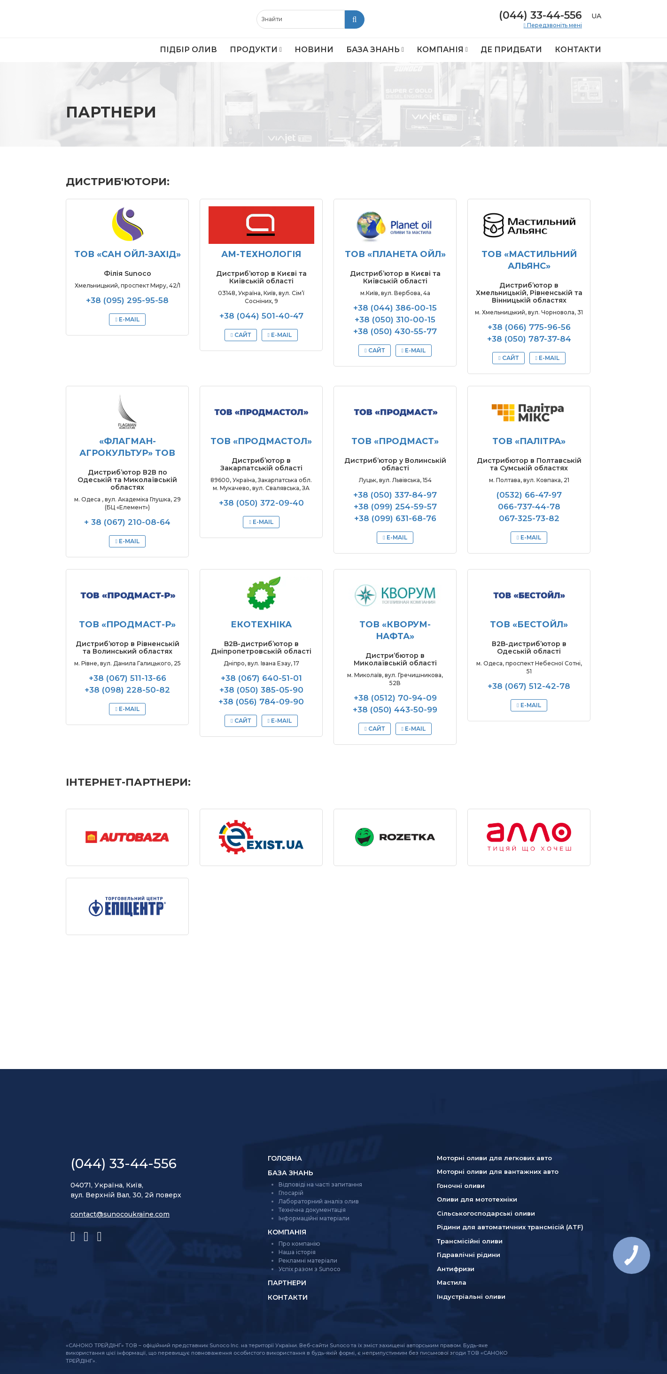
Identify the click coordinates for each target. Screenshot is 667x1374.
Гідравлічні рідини (468, 1254)
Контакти (578, 49)
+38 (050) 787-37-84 (529, 339)
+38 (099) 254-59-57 (395, 506)
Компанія (440, 49)
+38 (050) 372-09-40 (261, 502)
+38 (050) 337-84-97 (395, 495)
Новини (314, 49)
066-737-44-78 (529, 506)
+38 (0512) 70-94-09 (395, 698)
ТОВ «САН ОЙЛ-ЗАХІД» (127, 254)
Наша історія (297, 1252)
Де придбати (511, 49)
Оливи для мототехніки (477, 1199)
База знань (373, 49)
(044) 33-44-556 (540, 15)
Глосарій (291, 1192)
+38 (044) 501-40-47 (261, 315)
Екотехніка (261, 624)
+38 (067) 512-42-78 (529, 686)
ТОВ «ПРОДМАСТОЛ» (261, 441)
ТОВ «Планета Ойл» (395, 254)
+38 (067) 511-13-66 (127, 678)
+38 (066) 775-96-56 (529, 327)
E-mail (128, 319)
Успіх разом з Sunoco (310, 1269)
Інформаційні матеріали (314, 1218)
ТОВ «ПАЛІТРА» (529, 441)
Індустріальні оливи (471, 1296)
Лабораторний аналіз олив (319, 1201)
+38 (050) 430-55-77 (395, 331)
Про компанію (299, 1243)
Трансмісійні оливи (470, 1241)
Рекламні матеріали (308, 1260)
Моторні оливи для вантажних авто (497, 1171)
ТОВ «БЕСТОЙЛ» (529, 624)
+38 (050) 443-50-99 (395, 709)
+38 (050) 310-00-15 (395, 319)
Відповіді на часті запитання (320, 1184)
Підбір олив (188, 49)
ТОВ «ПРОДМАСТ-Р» (127, 624)
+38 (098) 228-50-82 (127, 690)
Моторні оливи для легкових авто (494, 1158)
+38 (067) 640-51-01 (261, 678)
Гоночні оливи (461, 1185)
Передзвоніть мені (554, 25)
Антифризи (455, 1269)
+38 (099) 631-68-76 (395, 518)
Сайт (242, 334)
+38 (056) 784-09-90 (261, 701)
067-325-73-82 (529, 518)
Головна (285, 1158)
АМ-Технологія (261, 254)
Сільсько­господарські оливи (486, 1213)
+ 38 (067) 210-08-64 (127, 522)
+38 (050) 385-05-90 (261, 690)
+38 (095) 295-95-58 (127, 300)
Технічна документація (312, 1209)
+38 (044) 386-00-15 (395, 307)
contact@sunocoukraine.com (120, 1214)
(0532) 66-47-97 (529, 495)
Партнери (287, 1283)
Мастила (451, 1282)
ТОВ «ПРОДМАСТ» (395, 441)
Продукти (254, 49)
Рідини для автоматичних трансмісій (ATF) (510, 1227)
